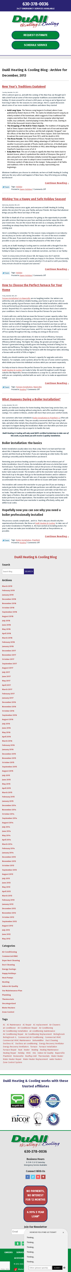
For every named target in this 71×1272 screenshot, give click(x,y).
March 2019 (7, 586)
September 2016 (9, 715)
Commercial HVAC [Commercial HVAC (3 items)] (53, 1037)
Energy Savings (9, 969)
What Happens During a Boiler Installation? (31, 399)
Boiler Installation (23, 540)
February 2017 (8, 694)
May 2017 (6, 681)
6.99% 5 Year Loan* (35, 1214)
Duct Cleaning (8, 965)
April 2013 (6, 891)
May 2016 (6, 732)
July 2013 (6, 878)
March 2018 (7, 638)
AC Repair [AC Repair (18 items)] (27, 1025)
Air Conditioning (9, 952)
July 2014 (6, 827)
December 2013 (9, 857)
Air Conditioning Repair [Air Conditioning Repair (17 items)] (13, 1034)
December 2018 (9, 599)
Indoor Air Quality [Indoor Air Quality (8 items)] (45, 1053)
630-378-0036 (35, 4)
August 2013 (7, 874)
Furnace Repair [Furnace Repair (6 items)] (9, 1050)
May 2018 (6, 629)
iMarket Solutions (24, 1269)
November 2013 (9, 861)
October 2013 (8, 865)
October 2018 (8, 608)
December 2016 (9, 702)
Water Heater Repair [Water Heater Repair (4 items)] (12, 1059)
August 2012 (7, 926)
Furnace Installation (24, 387)
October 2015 (8, 762)
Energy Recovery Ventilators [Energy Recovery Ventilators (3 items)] (16, 1047)
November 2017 (9, 655)
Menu (8, 3)
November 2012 (9, 913)
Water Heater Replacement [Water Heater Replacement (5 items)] (35, 1059)
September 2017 (9, 664)
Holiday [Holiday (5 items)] (21, 1053)
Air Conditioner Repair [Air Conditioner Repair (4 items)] (27, 1028)
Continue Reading (56, 183)
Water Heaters (8, 1008)
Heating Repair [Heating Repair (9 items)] (9, 1053)
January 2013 (7, 904)
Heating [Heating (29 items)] (34, 1050)
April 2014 (6, 840)
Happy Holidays (26, 189)
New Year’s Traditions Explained (24, 86)
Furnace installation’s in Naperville (16, 298)
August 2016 (7, 719)
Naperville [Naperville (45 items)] (60, 1053)
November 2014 (9, 810)
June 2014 (6, 831)
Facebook (27, 1177)
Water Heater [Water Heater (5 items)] (57, 1056)
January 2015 (8, 801)
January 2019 (8, 595)
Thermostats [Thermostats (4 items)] (44, 1056)
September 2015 (9, 767)
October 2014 (8, 814)
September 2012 (9, 921)
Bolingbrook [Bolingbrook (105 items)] (59, 1034)
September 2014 (9, 818)
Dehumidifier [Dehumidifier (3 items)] (38, 1040)
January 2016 (8, 749)
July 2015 (6, 775)
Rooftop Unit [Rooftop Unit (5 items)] (31, 1056)
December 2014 (9, 805)
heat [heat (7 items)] (20, 1050)
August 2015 (7, 771)
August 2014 (7, 823)
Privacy (3, 1269)
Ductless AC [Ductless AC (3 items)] (8, 1043)
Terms (7, 1269)
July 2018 (6, 621)
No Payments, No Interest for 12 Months (35, 1195)
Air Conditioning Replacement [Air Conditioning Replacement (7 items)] (38, 1034)
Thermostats (8, 999)
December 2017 (9, 651)
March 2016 (7, 741)
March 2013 (7, 896)
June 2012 (6, 934)
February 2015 (8, 797)
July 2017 (6, 672)
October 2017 (8, 659)
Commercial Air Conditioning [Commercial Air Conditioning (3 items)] (30, 1037)
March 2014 (7, 844)
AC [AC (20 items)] (4, 1025)
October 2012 (8, 917)
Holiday (19, 187)
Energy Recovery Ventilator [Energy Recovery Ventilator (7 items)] (51, 1043)
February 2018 (8, 642)
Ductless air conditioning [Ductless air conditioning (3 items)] (26, 1043)
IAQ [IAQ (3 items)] (34, 1053)
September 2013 (9, 870)
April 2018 (6, 633)
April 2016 (6, 737)
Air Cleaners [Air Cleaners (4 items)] (54, 1025)
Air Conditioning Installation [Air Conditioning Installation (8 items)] (15, 1031)
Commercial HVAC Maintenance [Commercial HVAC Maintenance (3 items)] (17, 1040)
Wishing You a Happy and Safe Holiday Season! (34, 199)
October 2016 (8, 711)
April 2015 (6, 788)
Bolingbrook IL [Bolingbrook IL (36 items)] (9, 1037)
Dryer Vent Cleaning (11, 960)
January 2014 (8, 853)
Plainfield (36, 540)
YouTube (38, 1177)
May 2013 (6, 887)
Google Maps (43, 1177)
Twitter (33, 1177)
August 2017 (7, 668)
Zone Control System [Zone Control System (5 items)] (12, 1062)
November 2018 (9, 603)
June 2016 (6, 728)
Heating (23, 389)
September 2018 (9, 612)
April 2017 (6, 685)
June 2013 (6, 883)
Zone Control (8, 1012)
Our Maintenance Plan (12, 991)
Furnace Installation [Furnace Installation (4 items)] (48, 1047)
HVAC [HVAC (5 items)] (28, 1053)
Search (29, 571)
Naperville (37, 387)
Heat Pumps (7, 978)
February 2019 (8, 590)
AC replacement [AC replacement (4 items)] (40, 1025)
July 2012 (6, 930)
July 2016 (6, 724)
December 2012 (9, 908)
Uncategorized (9, 1003)
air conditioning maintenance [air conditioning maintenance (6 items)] (42, 1031)
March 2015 (7, 792)
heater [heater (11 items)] (27, 1050)
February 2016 (8, 745)
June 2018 (6, 625)
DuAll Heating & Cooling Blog (35, 557)
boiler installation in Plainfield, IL (46, 418)
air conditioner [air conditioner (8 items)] (9, 1028)
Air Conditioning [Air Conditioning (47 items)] (46, 1028)
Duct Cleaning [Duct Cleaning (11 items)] (52, 1040)
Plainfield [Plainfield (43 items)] (7, 1056)
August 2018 (7, 616)
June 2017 (6, 676)
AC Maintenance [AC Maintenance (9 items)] (14, 1025)
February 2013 (8, 900)
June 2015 (6, 780)
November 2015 (9, 758)
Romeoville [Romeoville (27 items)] (18, 1056)
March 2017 (7, 689)
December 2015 (9, 754)
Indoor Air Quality (10, 986)
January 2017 (8, 698)
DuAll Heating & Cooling (12, 370)
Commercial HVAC (10, 956)
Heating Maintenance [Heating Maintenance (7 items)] (49, 1050)
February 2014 (8, 848)
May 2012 (6, 939)
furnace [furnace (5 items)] (33, 1047)
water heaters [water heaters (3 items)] (55, 1059)
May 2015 (6, 784)
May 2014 (6, 835)
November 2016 (9, 707)
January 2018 (8, 646)
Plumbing (6, 995)
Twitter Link (6, 186)
